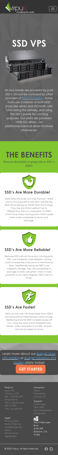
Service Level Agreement (11, 435)
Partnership (39, 393)
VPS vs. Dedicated (14, 402)
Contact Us (39, 396)
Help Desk (39, 407)
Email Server (11, 399)
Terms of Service (13, 423)
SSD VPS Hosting (32, 98)
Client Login (40, 404)
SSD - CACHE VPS (14, 396)
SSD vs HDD (10, 405)
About (37, 390)
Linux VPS (9, 390)
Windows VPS (12, 393)
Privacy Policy (12, 420)
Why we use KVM (14, 408)
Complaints (40, 413)
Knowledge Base (42, 410)
